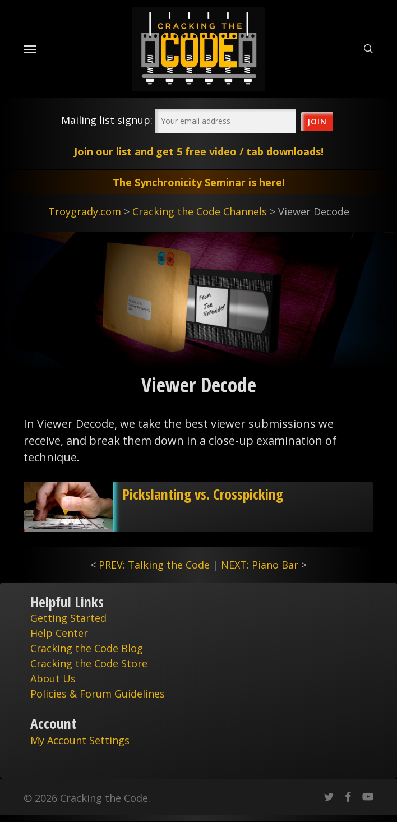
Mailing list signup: (107, 120)
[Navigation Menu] (30, 48)
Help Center (59, 633)
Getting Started (68, 618)
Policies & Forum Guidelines (97, 693)
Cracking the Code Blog (86, 648)
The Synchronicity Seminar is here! (199, 182)
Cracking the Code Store (88, 663)
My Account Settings (80, 740)
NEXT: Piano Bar (259, 564)
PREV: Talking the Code (154, 564)
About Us (53, 678)
